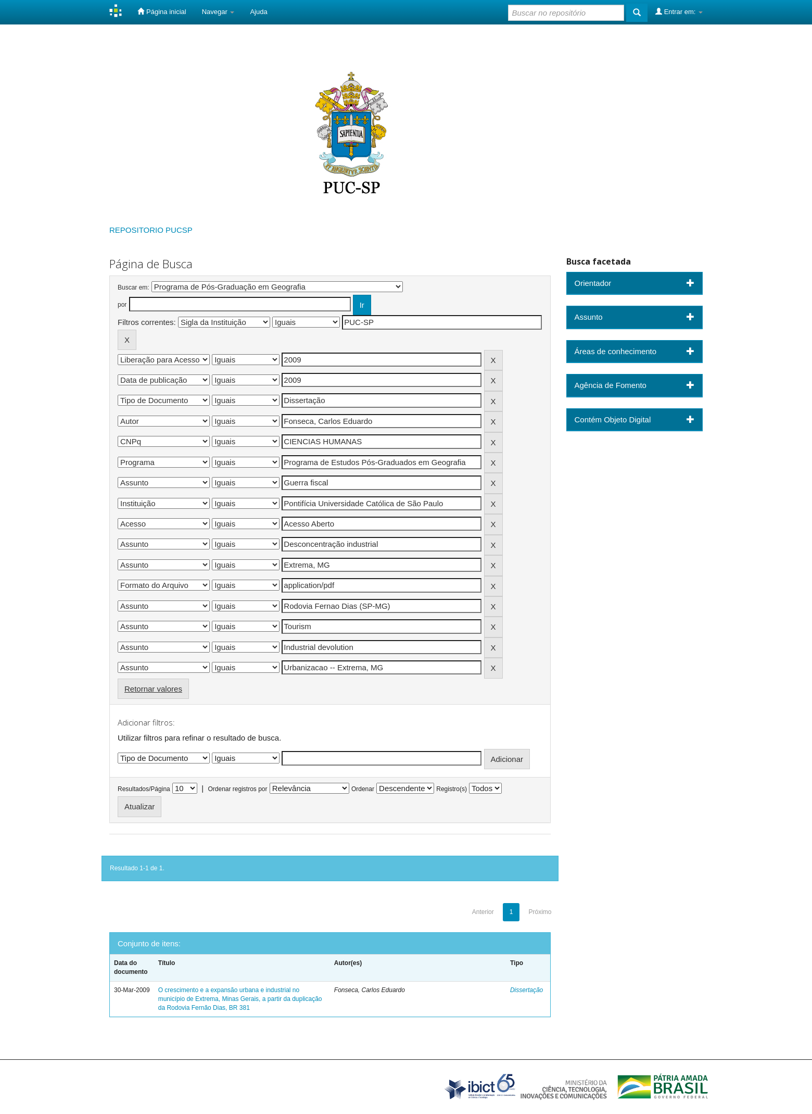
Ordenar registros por (237, 789)
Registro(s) (451, 789)
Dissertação (526, 990)
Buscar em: (133, 287)
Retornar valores (153, 688)
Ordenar (362, 789)
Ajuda (258, 12)
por (122, 304)
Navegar (218, 12)
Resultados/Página (144, 789)
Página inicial (161, 11)
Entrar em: (679, 11)
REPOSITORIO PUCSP (151, 230)
